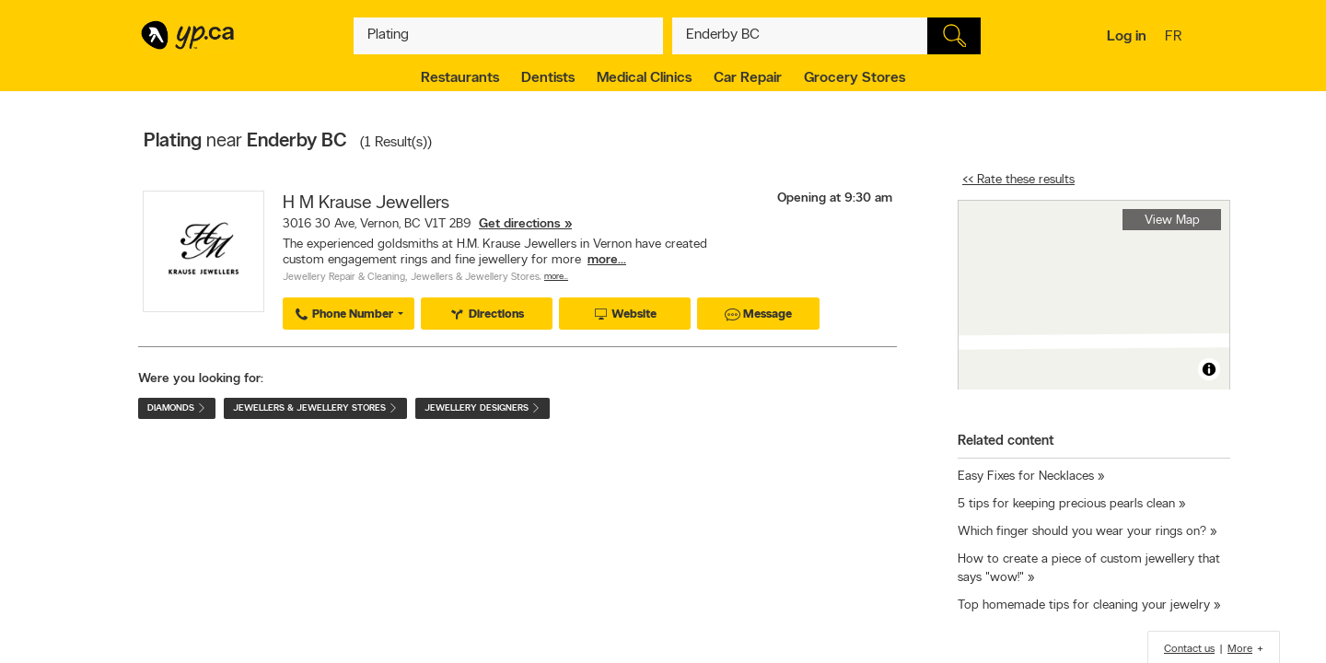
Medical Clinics (644, 78)
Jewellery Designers (483, 408)
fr (1175, 38)
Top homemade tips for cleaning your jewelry (1084, 605)
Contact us (1189, 649)
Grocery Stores (854, 78)
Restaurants (460, 78)
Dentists (548, 78)
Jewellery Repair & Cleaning (344, 278)
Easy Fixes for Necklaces (1026, 476)
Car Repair (748, 78)
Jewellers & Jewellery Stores (475, 278)
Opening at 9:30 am (834, 198)
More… (556, 277)
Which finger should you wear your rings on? (1082, 532)
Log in (1126, 36)
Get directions (520, 224)
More (1239, 649)
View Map (1172, 220)
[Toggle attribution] (1209, 369)
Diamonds (176, 408)
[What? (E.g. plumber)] (508, 35)
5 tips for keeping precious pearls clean (1066, 504)
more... (606, 260)
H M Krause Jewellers (366, 203)
